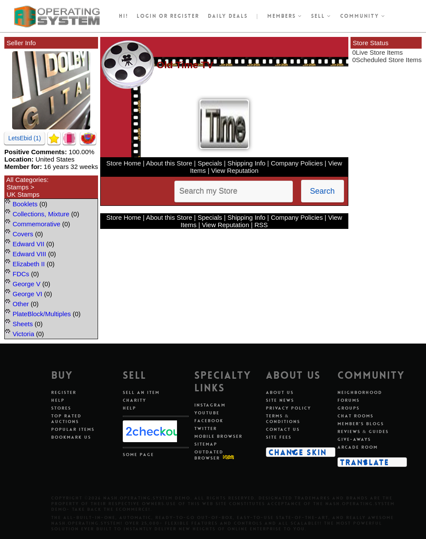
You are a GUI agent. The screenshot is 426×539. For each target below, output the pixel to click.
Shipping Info (246, 163)
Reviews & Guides (363, 431)
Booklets (25, 204)
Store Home (123, 163)
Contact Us (283, 429)
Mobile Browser (218, 436)
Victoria (23, 333)
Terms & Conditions (283, 418)
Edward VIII (29, 254)
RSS (261, 224)
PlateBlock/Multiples (42, 313)
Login (147, 16)
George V (26, 284)
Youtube (207, 413)
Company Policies (297, 163)
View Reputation (235, 170)
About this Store (169, 163)
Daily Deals (228, 16)
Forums (349, 400)
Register (63, 392)
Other (21, 304)
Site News (280, 400)
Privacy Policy (288, 408)
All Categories (26, 179)
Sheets (23, 323)
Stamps (18, 187)
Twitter (205, 428)
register (184, 16)
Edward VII (28, 244)
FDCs (21, 274)
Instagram (210, 405)
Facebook (208, 420)
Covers (23, 234)
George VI (27, 294)
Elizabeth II (29, 264)
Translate (364, 462)
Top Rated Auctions (66, 418)
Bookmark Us (71, 437)
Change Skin (298, 452)
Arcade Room (358, 447)
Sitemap (205, 444)
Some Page (138, 454)
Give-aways (354, 439)
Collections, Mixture (41, 214)
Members (284, 16)
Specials (209, 163)
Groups (349, 408)
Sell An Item (141, 392)
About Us (280, 392)
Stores (61, 408)
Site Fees (279, 437)
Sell (321, 16)
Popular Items (73, 429)
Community (363, 16)
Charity (134, 400)
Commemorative (36, 224)
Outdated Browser (208, 455)
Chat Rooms (356, 416)
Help (58, 400)
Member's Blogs (361, 424)
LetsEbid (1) (24, 138)
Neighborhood (360, 392)
